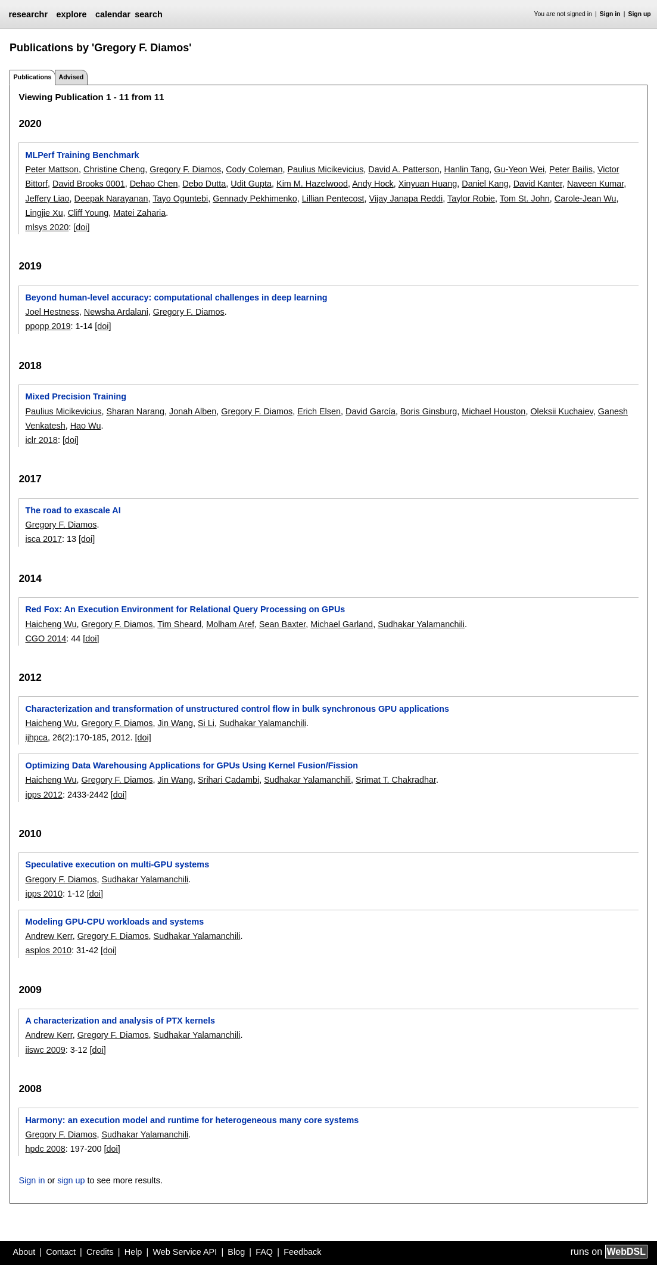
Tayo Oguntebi (180, 198)
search (148, 14)
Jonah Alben (192, 411)
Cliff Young (88, 213)
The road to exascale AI (72, 510)
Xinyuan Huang (427, 183)
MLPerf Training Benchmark (82, 155)
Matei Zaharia (139, 213)
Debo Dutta (204, 183)
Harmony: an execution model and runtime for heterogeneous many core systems (192, 1120)
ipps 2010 (43, 893)
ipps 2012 (43, 794)
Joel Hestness (52, 312)
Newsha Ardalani (116, 312)
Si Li (206, 723)
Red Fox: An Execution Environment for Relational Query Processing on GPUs (185, 609)
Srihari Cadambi (228, 780)
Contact (61, 1252)
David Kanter (537, 183)
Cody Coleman (254, 169)
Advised (70, 76)
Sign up (639, 14)
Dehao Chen (154, 183)
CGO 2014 (45, 638)
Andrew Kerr (48, 936)
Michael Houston (493, 411)
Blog (236, 1252)
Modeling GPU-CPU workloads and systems (114, 921)
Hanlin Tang (467, 169)
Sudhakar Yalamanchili (421, 624)
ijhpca (36, 737)
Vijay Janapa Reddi (406, 198)
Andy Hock (373, 183)
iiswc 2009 (45, 1050)
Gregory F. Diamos (185, 169)
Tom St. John (525, 198)
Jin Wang (175, 723)
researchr (28, 14)
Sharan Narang (135, 411)
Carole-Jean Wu (585, 198)
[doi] (81, 227)
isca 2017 (43, 539)
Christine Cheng (114, 169)
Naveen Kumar (595, 183)
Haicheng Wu (50, 624)
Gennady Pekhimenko (255, 198)
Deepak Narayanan (111, 198)
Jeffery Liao (47, 198)
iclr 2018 (41, 440)
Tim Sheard (179, 624)
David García (370, 411)
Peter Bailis (571, 169)
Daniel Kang (485, 183)
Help (133, 1252)
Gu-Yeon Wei (519, 169)
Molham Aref (230, 624)
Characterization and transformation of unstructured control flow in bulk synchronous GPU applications (237, 709)
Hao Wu (85, 425)
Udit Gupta (251, 183)
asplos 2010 (48, 950)
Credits (100, 1252)
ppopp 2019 (47, 326)
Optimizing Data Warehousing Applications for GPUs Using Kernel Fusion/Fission (191, 765)
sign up (71, 1180)
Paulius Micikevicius (325, 169)
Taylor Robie (471, 198)
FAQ (264, 1252)
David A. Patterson (403, 169)
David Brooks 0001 (88, 183)
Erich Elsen (319, 411)
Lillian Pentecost (333, 198)
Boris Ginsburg (428, 411)
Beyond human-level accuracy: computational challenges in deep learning (176, 297)
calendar (112, 14)
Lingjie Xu (44, 213)
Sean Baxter (282, 624)
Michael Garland (341, 624)
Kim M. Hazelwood (312, 183)
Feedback (302, 1252)
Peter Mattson (52, 169)
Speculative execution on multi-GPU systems (117, 864)
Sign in (610, 14)
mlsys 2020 (46, 227)
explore (71, 14)
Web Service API (184, 1252)
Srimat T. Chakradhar (396, 780)
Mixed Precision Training (75, 396)
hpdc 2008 (45, 1149)
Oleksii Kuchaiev (561, 411)
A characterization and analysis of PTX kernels (120, 1020)
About (24, 1252)
